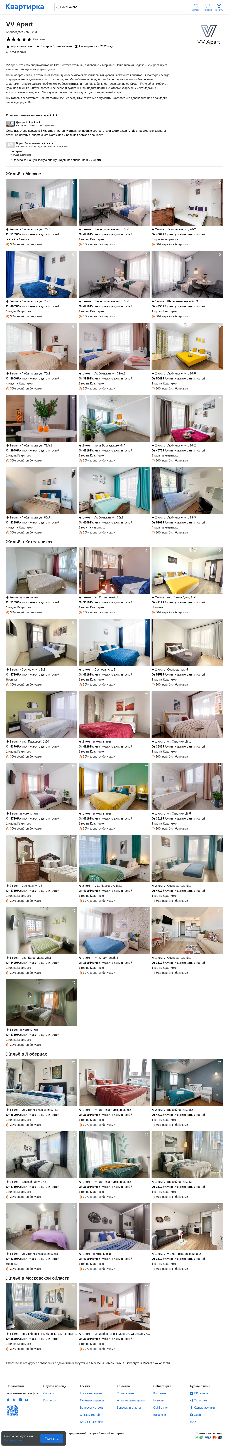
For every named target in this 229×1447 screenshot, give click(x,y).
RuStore (26, 1399)
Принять (52, 1438)
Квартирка (27, 7)
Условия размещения (131, 1400)
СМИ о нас (160, 1407)
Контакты (49, 1400)
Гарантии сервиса (92, 1400)
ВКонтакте (201, 1393)
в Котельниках (112, 1363)
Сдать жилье (125, 1393)
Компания (159, 1393)
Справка (49, 1393)
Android (14, 1399)
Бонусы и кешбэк (91, 1421)
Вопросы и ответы (92, 1407)
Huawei (20, 1399)
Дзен (197, 1414)
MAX (193, 1421)
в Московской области (155, 1363)
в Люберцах (131, 1363)
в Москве (95, 1363)
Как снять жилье (91, 1393)
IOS (8, 1399)
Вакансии (159, 1414)
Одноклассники (204, 1407)
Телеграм (200, 1400)
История (158, 1400)
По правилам (13, 1439)
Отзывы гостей (90, 1414)
